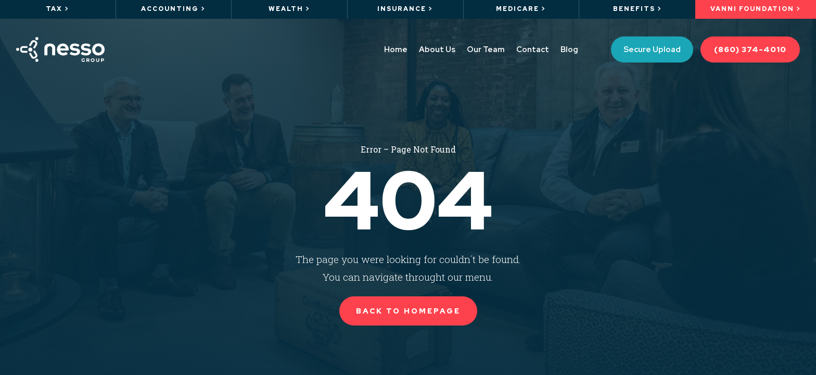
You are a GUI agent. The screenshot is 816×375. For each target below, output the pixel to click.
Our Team (486, 49)
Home (395, 49)
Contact (532, 49)
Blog (569, 49)
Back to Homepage (408, 311)
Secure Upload (652, 49)
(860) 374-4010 (750, 49)
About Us (437, 49)
